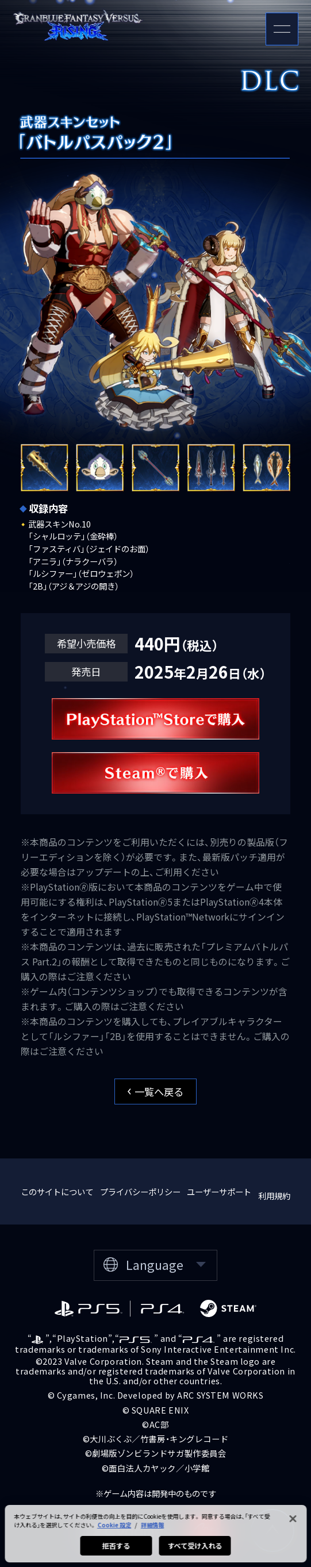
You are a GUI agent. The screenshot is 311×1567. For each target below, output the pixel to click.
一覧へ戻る (156, 1091)
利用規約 (274, 1195)
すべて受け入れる (194, 1552)
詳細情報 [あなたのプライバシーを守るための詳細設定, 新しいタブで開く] (152, 1531)
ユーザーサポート (219, 1191)
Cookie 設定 (114, 1531)
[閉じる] (292, 1525)
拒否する (116, 1552)
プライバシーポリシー (140, 1191)
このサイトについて (57, 1191)
